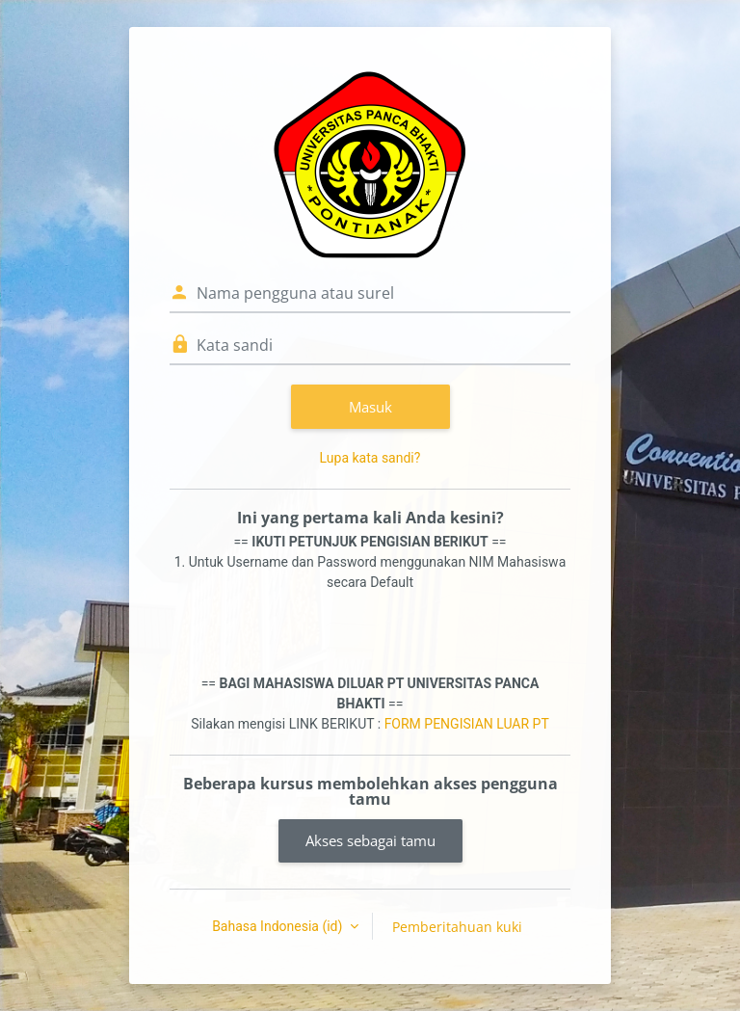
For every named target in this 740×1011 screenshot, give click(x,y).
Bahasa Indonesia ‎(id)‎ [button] (279, 926)
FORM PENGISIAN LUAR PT (466, 724)
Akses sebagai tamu (370, 840)
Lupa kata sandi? (370, 458)
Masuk (370, 406)
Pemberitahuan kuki (457, 927)
